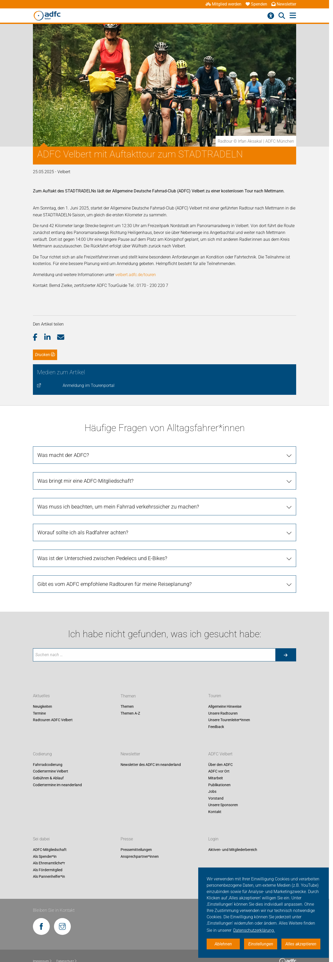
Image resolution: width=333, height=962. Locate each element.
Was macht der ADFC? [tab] (63, 455)
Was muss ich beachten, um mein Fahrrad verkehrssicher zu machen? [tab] (118, 507)
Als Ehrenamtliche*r (49, 863)
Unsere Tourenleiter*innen (229, 720)
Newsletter (283, 4)
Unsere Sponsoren (223, 805)
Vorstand (215, 798)
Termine (39, 713)
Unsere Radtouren (223, 713)
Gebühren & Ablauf (48, 778)
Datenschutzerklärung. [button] (254, 930)
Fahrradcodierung (47, 764)
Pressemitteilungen (136, 850)
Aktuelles (41, 696)
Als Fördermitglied (47, 870)
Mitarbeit (215, 778)
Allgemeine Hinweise (224, 707)
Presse (127, 838)
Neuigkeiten (42, 707)
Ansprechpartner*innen (140, 856)
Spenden (256, 4)
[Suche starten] (285, 655)
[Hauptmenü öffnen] (293, 15)
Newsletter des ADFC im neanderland (151, 764)
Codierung (42, 753)
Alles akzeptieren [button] (300, 943)
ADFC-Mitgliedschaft (50, 850)
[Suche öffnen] (282, 15)
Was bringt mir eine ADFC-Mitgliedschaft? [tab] (85, 481)
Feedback (216, 727)
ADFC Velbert (220, 753)
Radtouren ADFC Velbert (53, 720)
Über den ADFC (220, 764)
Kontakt (214, 812)
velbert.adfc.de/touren (135, 274)
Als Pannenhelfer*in (49, 877)
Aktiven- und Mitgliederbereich (232, 850)
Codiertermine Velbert (50, 771)
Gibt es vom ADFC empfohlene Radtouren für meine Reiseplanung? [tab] (114, 584)
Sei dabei (41, 838)
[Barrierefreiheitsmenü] (270, 15)
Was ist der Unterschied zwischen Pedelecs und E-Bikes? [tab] (102, 558)
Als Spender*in (45, 856)
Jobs (212, 792)
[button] (38, 337)
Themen (127, 707)
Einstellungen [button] (260, 943)
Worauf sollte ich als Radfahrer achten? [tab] (82, 532)
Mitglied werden (223, 4)
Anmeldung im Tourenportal (89, 385)
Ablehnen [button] (223, 943)
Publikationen (219, 785)
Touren (214, 696)
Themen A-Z (130, 713)
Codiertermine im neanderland (57, 785)
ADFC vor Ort (219, 771)
